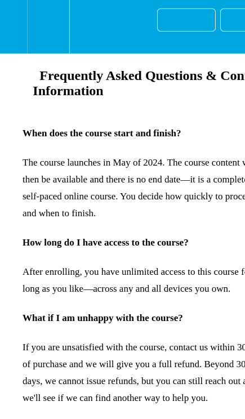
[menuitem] (48, 27)
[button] (13, 27)
